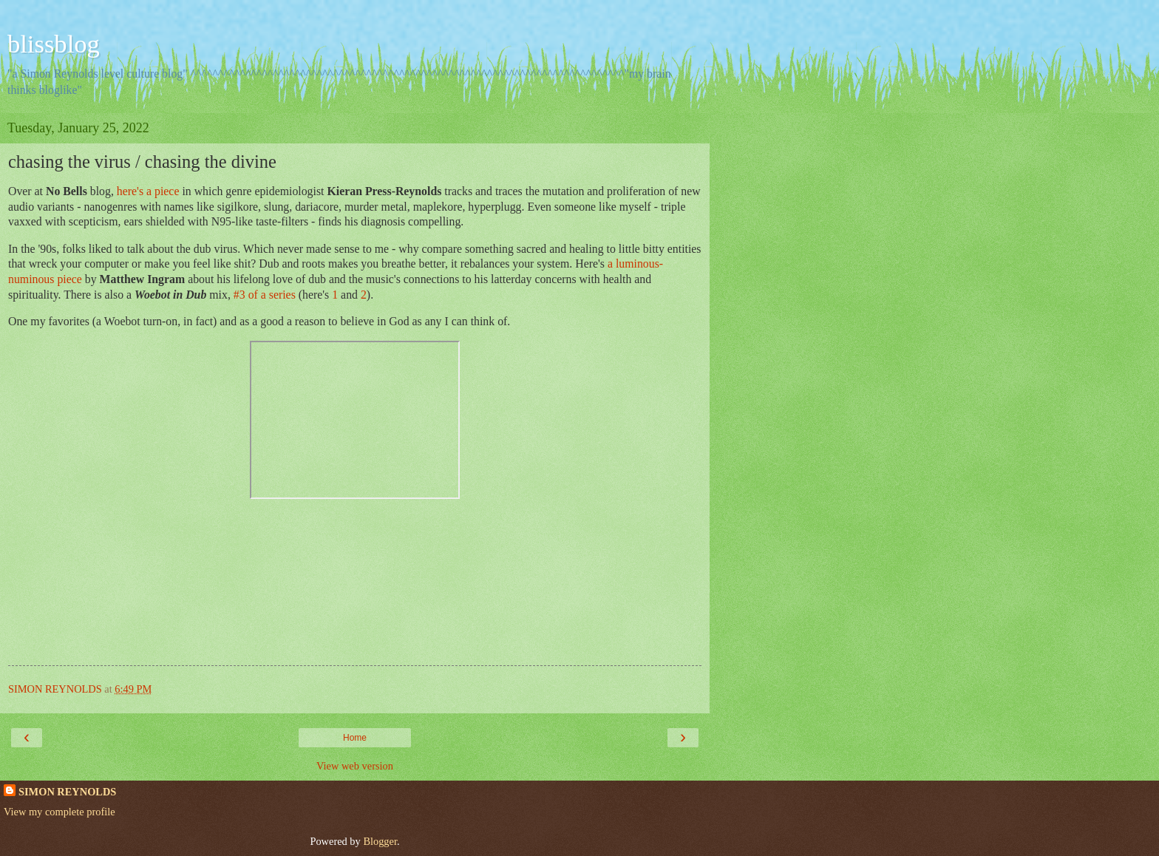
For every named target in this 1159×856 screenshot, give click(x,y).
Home (355, 738)
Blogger (380, 841)
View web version (354, 766)
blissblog (53, 44)
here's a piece (148, 191)
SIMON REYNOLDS (67, 792)
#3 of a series (265, 294)
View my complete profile (59, 812)
